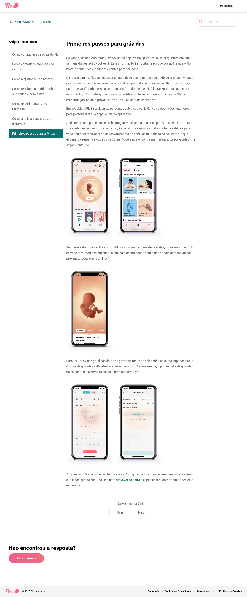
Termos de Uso (205, 591)
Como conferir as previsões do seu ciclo (33, 66)
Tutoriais (45, 21)
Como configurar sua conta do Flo (35, 54)
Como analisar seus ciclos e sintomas (31, 121)
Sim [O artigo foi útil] (120, 512)
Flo (11, 21)
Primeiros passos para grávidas (33, 133)
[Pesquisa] (216, 22)
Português (229, 5)
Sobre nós (153, 591)
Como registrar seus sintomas (33, 79)
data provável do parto (124, 480)
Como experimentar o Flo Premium (29, 106)
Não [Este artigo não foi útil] (141, 512)
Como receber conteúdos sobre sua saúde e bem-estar (34, 91)
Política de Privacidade (178, 591)
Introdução (25, 21)
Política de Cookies (230, 591)
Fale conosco (26, 558)
